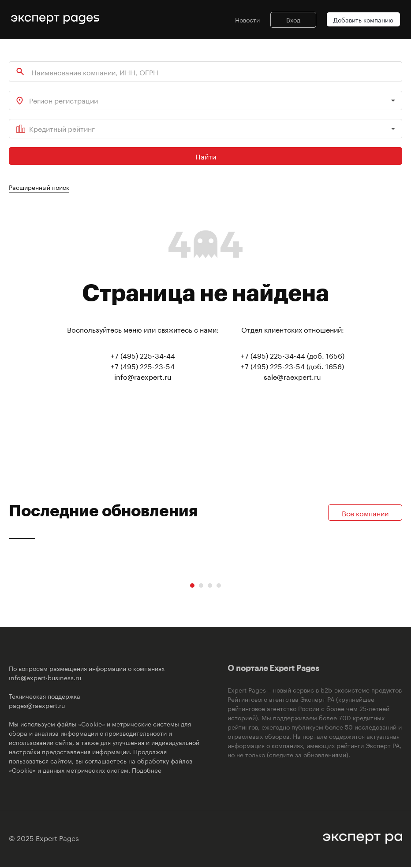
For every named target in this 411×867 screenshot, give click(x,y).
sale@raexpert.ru (292, 376)
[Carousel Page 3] (210, 585)
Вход (293, 19)
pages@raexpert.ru (37, 705)
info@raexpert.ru (143, 376)
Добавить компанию (363, 19)
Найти (205, 155)
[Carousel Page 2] (201, 585)
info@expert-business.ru (45, 677)
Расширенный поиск (39, 187)
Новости (247, 19)
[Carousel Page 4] (219, 585)
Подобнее (146, 769)
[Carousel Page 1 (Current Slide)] (192, 585)
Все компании (365, 512)
